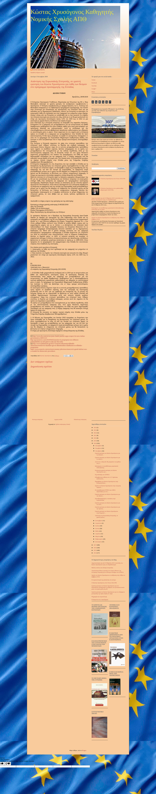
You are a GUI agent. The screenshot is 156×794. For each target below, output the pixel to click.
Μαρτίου (97, 536)
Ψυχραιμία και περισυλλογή (99, 596)
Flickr (93, 92)
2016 (95, 547)
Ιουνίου (97, 528)
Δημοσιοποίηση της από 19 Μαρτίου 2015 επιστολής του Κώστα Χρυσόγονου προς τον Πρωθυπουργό (107, 199)
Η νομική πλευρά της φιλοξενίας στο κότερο (104, 580)
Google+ (94, 89)
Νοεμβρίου (98, 448)
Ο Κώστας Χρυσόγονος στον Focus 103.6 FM (112, 178)
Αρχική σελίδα (58, 419)
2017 (95, 545)
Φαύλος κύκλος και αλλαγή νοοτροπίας (102, 567)
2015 (95, 550)
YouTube (94, 86)
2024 (95, 427)
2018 (95, 443)
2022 (95, 433)
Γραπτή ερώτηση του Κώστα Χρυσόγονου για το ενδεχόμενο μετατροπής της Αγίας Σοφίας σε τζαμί (108, 592)
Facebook (94, 83)
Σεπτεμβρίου (99, 520)
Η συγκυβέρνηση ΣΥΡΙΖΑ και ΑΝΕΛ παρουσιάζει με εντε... (105, 490)
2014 (95, 553)
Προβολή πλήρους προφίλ (38, 72)
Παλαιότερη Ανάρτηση (80, 419)
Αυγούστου (98, 523)
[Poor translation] (7, 763)
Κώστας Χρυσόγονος (39, 69)
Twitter (93, 80)
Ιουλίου (97, 526)
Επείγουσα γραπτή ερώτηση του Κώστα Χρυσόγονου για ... (106, 471)
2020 (95, 438)
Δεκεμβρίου (98, 445)
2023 (95, 430)
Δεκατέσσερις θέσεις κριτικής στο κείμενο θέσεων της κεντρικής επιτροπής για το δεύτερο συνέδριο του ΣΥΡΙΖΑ (108, 571)
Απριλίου (98, 533)
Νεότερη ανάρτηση (37, 419)
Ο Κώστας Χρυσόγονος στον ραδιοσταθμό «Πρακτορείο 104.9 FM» (111, 189)
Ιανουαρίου (98, 542)
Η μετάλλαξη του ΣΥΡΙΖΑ (102, 474)
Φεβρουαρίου (99, 539)
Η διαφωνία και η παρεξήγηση (100, 599)
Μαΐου (97, 531)
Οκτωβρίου (98, 451)
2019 (95, 441)
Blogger (84, 750)
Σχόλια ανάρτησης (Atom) (63, 424)
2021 (95, 435)
